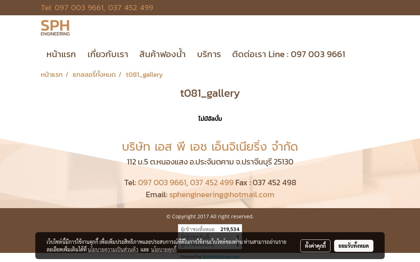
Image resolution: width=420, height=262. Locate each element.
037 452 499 (130, 7)
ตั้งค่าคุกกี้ (315, 245)
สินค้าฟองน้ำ (162, 54)
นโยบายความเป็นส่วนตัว (113, 249)
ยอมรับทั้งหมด (353, 245)
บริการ (209, 54)
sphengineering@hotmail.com (221, 194)
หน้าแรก (61, 54)
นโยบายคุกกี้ (164, 249)
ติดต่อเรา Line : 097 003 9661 (288, 54)
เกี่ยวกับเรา (107, 54)
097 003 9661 (79, 7)
